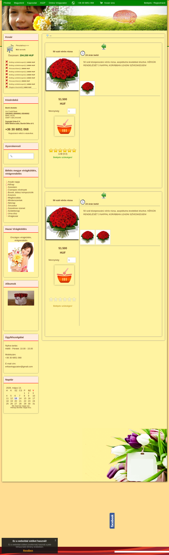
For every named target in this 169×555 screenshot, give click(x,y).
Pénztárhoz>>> (22, 45)
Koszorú (12, 195)
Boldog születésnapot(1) (22, 62)
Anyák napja (14, 182)
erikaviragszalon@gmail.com (19, 366)
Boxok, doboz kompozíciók (21, 192)
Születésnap (14, 211)
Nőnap (11, 184)
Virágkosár (13, 216)
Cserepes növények (17, 190)
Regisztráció (159, 3)
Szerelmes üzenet (16, 208)
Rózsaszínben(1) (19, 68)
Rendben (28, 550)
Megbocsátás (14, 197)
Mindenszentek (15, 200)
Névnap (11, 203)
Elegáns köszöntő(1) (20, 87)
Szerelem (12, 187)
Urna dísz (12, 213)
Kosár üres (109, 3)
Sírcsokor (12, 205)
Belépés (148, 3)
